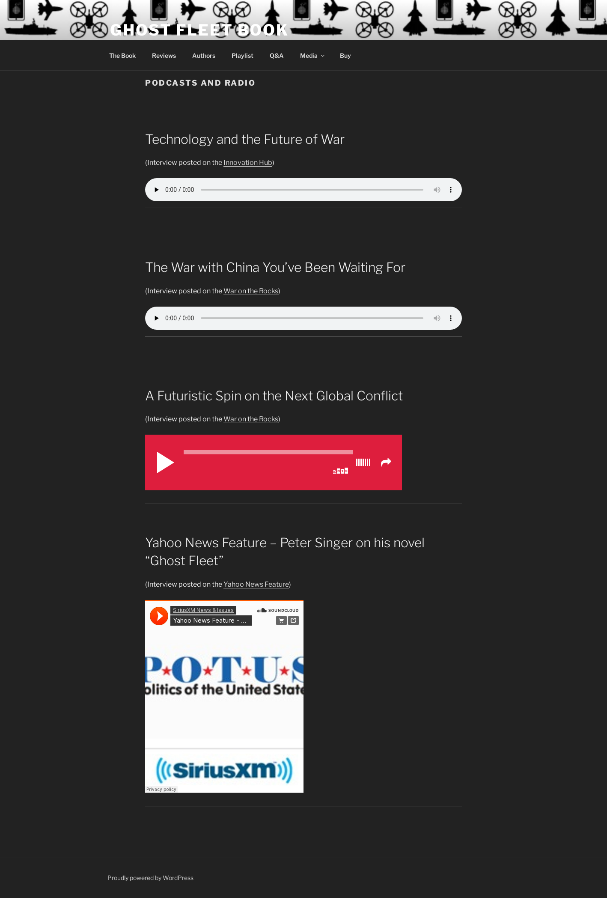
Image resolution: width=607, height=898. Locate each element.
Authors (203, 55)
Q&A (277, 55)
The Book (122, 55)
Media (313, 55)
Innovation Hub (247, 162)
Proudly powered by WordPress (150, 877)
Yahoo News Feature (256, 584)
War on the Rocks (250, 291)
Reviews (164, 55)
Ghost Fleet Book (199, 30)
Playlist (242, 55)
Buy (345, 55)
